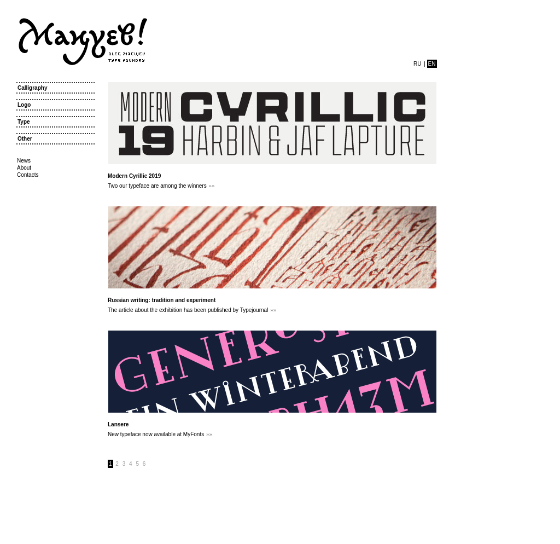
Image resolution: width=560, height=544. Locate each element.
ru (417, 64)
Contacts (27, 175)
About (24, 168)
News (24, 161)
